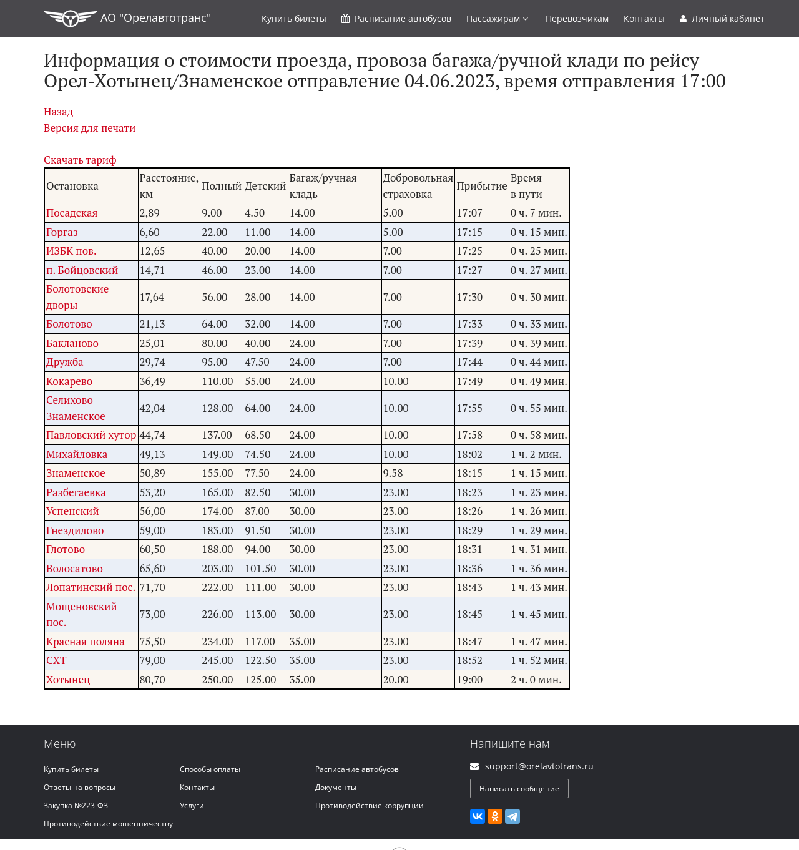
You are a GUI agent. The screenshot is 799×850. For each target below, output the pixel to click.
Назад (58, 111)
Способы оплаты (210, 769)
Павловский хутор (91, 434)
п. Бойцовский (82, 270)
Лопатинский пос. (90, 587)
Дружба (65, 361)
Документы (335, 787)
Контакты (644, 18)
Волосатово (74, 568)
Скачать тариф (80, 159)
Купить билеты (71, 769)
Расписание (396, 18)
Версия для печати (89, 127)
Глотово (65, 549)
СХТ (56, 660)
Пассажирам (497, 18)
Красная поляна (85, 641)
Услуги (192, 805)
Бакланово (72, 343)
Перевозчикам (577, 18)
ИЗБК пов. (71, 250)
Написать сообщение (519, 788)
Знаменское (75, 473)
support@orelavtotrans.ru (539, 766)
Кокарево (69, 381)
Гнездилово (75, 530)
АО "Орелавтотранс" (127, 18)
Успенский (72, 511)
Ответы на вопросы (79, 787)
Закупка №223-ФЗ (76, 805)
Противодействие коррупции (369, 805)
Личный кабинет (722, 18)
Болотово (69, 323)
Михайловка (76, 454)
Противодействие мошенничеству (108, 823)
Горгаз (62, 232)
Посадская (72, 212)
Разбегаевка (76, 492)
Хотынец (68, 679)
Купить (294, 18)
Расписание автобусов (357, 769)
